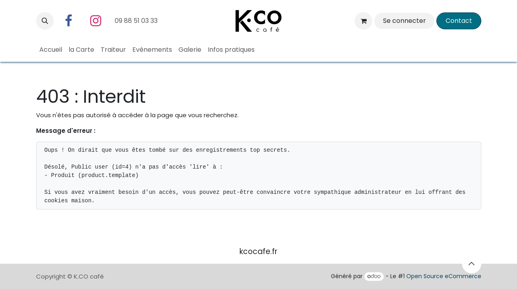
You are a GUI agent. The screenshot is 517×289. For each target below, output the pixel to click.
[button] (45, 21)
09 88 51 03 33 (137, 20)
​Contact (459, 20)
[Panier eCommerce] (363, 21)
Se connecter (404, 20)
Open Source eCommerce (443, 276)
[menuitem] (50, 50)
